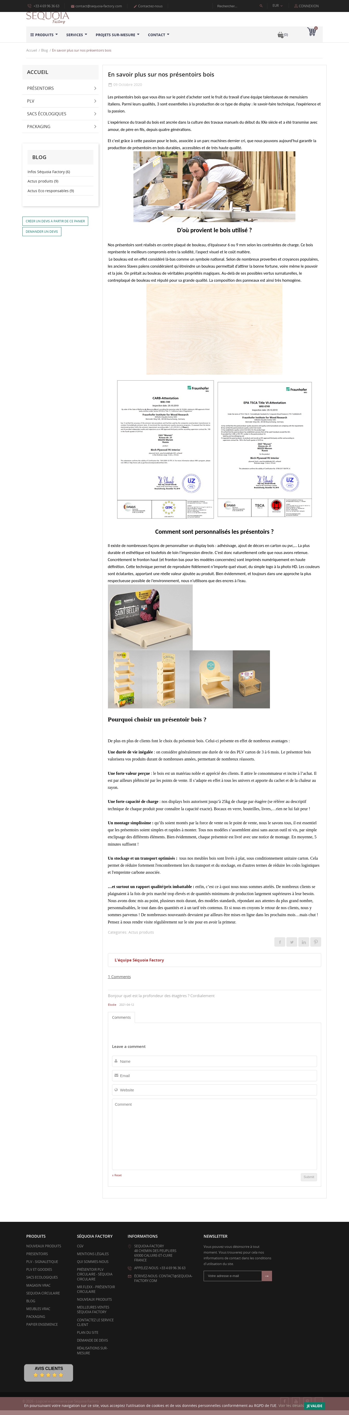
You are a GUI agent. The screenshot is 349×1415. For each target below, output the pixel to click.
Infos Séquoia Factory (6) (49, 176)
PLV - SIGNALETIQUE (42, 1266)
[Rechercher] (242, 6)
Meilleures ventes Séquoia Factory (93, 1314)
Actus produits (141, 936)
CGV (80, 1250)
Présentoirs (40, 93)
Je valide (314, 1406)
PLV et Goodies (39, 1274)
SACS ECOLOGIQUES (42, 1282)
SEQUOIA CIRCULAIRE (43, 1297)
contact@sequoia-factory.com (96, 6)
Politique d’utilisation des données (53, 11)
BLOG (30, 1306)
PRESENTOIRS (37, 1258)
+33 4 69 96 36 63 (43, 5)
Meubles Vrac (38, 1313)
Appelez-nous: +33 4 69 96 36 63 (159, 1273)
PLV (30, 106)
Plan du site (87, 1337)
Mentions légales (93, 1258)
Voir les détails (291, 1405)
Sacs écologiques (46, 118)
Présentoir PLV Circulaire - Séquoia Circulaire (94, 1279)
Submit (309, 1182)
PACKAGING (35, 1321)
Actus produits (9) (43, 186)
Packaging (38, 131)
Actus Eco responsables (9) (51, 195)
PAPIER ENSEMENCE (42, 1329)
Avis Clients (49, 1373)
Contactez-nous (148, 6)
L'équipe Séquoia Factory (139, 965)
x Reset (117, 1180)
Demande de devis (92, 1345)
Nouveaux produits (43, 1250)
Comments (121, 1022)
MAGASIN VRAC (38, 1290)
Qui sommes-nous (92, 1266)
